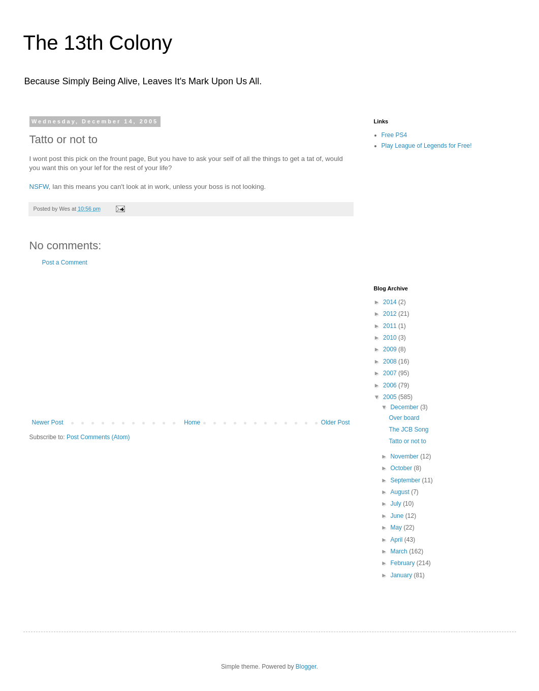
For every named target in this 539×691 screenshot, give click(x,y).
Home (192, 422)
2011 (390, 326)
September (406, 480)
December (405, 407)
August (400, 492)
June (397, 515)
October (402, 468)
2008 (390, 361)
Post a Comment (64, 262)
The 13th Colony (98, 42)
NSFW (39, 186)
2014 (390, 302)
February (403, 563)
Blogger (306, 666)
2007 (390, 373)
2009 (390, 349)
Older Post (335, 422)
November (405, 456)
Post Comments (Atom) (98, 437)
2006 (390, 385)
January (402, 575)
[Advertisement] (191, 342)
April (397, 539)
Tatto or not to (407, 441)
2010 (390, 337)
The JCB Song (408, 429)
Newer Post (48, 422)
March (399, 551)
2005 (390, 397)
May (396, 527)
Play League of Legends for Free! (427, 145)
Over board (404, 417)
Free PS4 (394, 135)
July (396, 503)
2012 (390, 313)
